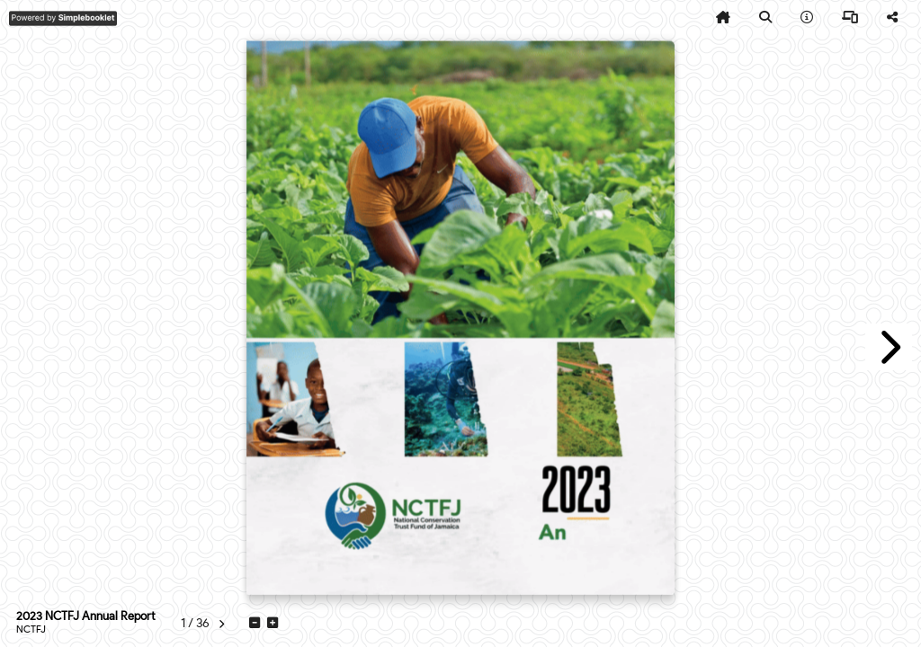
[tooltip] (723, 18)
